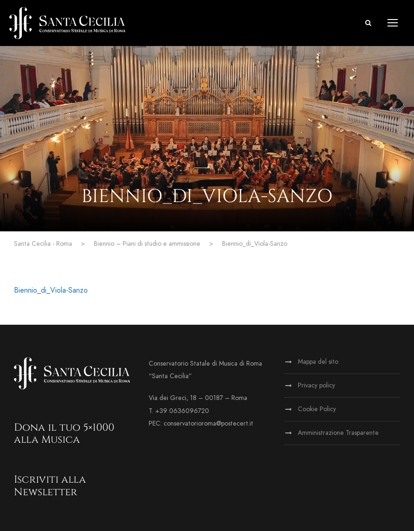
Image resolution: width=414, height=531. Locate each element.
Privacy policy (316, 385)
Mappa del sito (318, 361)
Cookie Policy (317, 409)
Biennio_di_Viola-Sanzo (51, 290)
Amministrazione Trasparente (338, 432)
